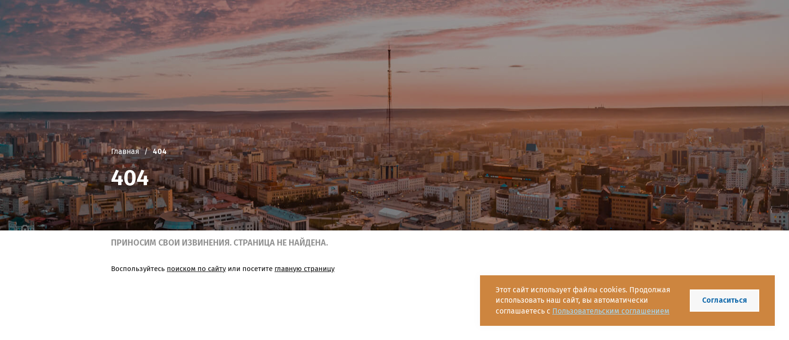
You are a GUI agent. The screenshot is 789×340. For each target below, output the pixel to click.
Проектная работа (256, 57)
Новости (318, 57)
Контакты (576, 57)
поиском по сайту (196, 268)
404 (160, 151)
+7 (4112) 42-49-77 (447, 25)
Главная (125, 57)
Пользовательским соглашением (610, 310)
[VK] (495, 25)
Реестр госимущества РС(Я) (497, 57)
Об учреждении (182, 57)
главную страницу (304, 268)
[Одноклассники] (527, 25)
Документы (366, 57)
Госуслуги (417, 57)
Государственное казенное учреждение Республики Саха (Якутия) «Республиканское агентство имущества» (261, 25)
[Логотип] (122, 25)
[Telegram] (511, 25)
